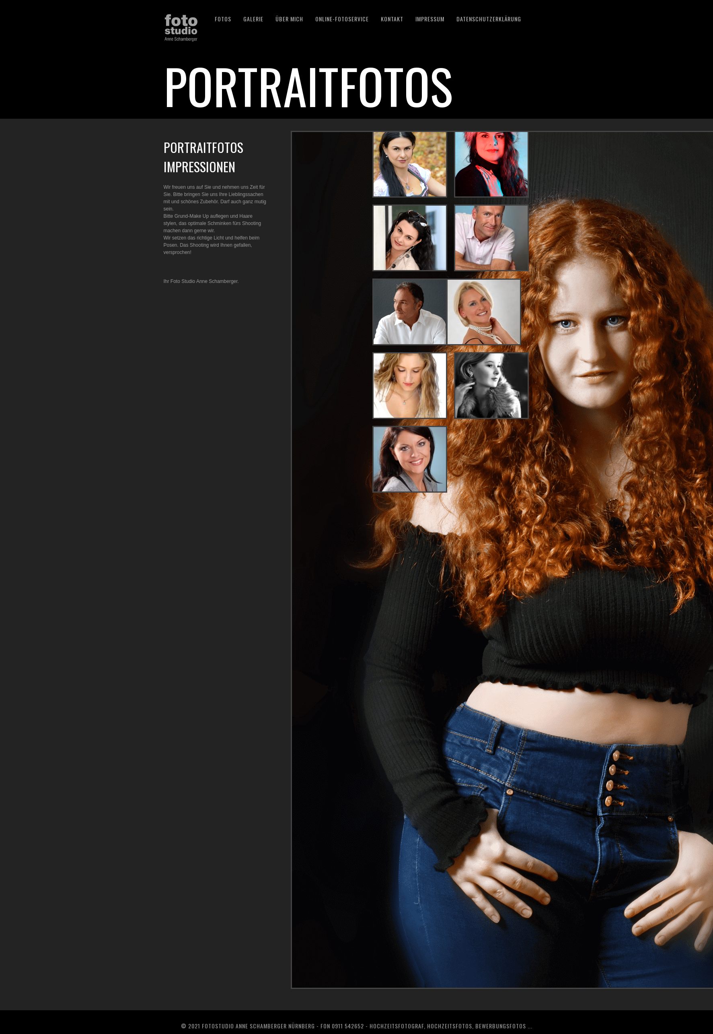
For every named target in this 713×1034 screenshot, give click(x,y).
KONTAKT (392, 18)
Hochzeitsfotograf (397, 1026)
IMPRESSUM (429, 18)
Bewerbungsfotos (500, 1026)
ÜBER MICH (289, 18)
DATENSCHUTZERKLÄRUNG (488, 18)
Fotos (223, 18)
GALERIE (253, 18)
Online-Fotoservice (342, 18)
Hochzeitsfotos (449, 1026)
